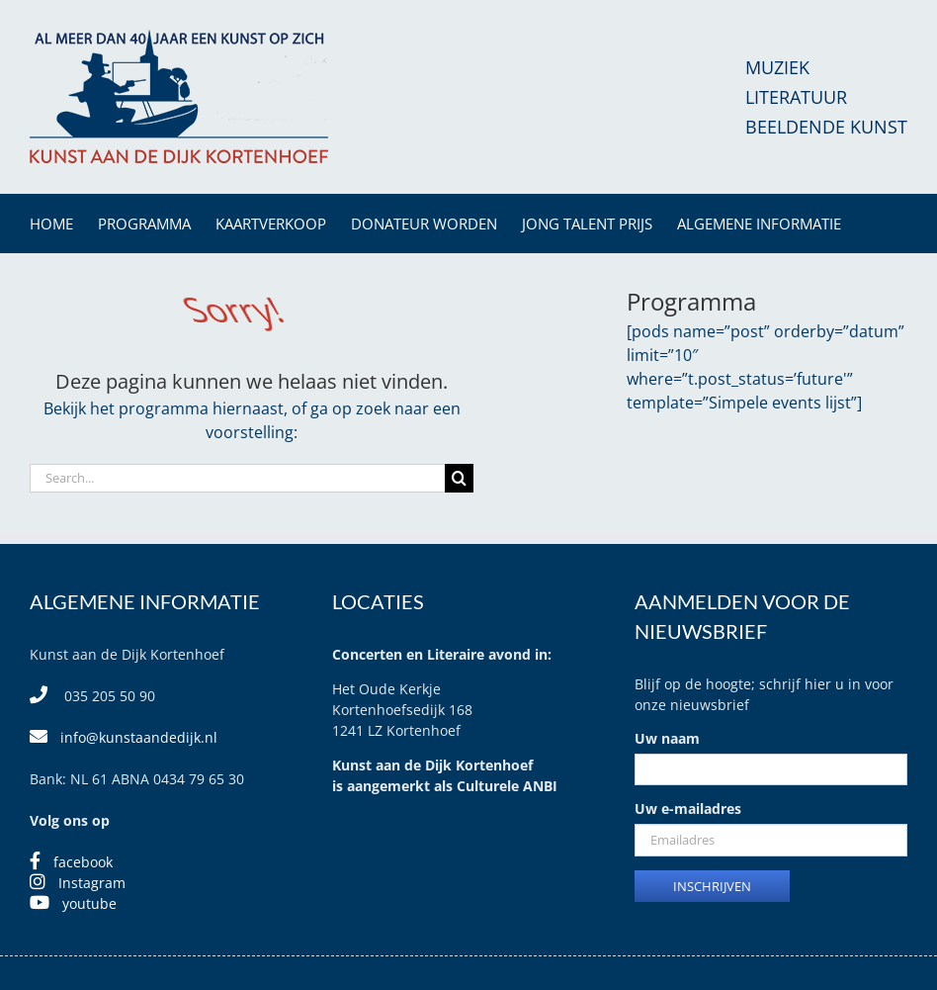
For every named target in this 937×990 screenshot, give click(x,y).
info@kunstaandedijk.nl (138, 737)
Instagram (92, 882)
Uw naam (667, 738)
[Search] (459, 478)
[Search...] (237, 478)
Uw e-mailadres (688, 808)
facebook (83, 862)
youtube (89, 903)
